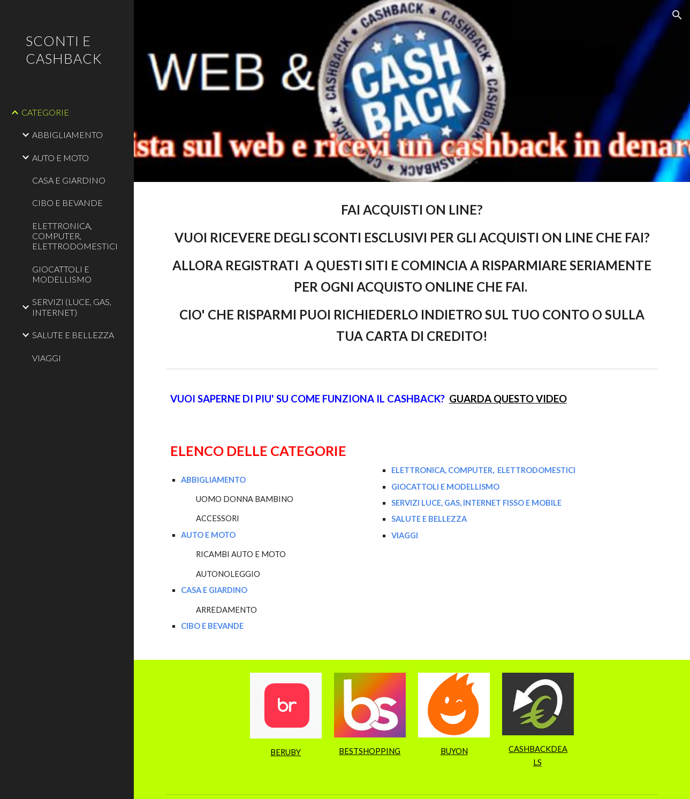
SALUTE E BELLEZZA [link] (73, 335)
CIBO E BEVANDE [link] (67, 202)
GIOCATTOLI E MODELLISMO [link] (62, 274)
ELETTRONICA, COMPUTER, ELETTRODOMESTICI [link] (75, 236)
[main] (412, 273)
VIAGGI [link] (46, 358)
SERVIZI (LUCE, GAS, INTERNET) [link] (71, 306)
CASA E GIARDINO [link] (68, 180)
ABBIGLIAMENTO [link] (67, 135)
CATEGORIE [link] (45, 112)
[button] (677, 15)
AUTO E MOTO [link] (60, 158)
